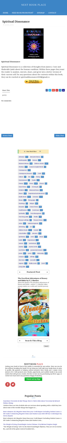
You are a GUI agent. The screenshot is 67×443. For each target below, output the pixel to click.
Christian (21, 167)
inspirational (31, 240)
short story (22, 260)
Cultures (21, 177)
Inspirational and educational (36, 193)
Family (34, 180)
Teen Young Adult (23, 217)
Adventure (21, 157)
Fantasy (21, 183)
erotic (32, 237)
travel (43, 263)
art (31, 227)
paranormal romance (37, 250)
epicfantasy (22, 237)
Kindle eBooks (22, 197)
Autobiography (23, 160)
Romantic (21, 207)
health (20, 240)
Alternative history (35, 157)
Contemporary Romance (25, 173)
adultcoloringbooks (33, 223)
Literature (35, 197)
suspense (21, 263)
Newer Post (7, 136)
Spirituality (22, 213)
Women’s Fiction (38, 220)
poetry (12, 25)
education (34, 233)
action (20, 223)
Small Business (23, 210)
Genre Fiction (22, 187)
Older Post (60, 136)
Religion (32, 203)
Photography (31, 200)
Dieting (38, 177)
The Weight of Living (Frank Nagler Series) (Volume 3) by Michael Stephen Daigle (30, 424)
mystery (21, 247)
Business (35, 160)
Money (21, 200)
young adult (22, 267)
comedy (36, 230)
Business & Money (24, 163)
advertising (22, 227)
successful (32, 260)
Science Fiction (34, 207)
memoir (21, 243)
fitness (41, 237)
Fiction (31, 183)
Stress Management (36, 213)
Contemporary (23, 170)
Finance (42, 183)
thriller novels (33, 263)
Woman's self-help (24, 220)
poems (7, 25)
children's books (23, 230)
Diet (29, 177)
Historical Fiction (34, 190)
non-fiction (22, 250)
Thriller (36, 217)
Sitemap (41, 13)
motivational (32, 243)
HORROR (21, 190)
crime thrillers (22, 233)
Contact (52, 13)
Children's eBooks (39, 163)
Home (5, 13)
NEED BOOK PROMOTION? (22, 13)
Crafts (39, 173)
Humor (21, 193)
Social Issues (35, 210)
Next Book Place (31, 152)
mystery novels (33, 247)
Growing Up (35, 187)
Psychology (22, 203)
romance (21, 257)
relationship (40, 253)
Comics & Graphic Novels (36, 167)
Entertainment (23, 180)
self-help (32, 257)
